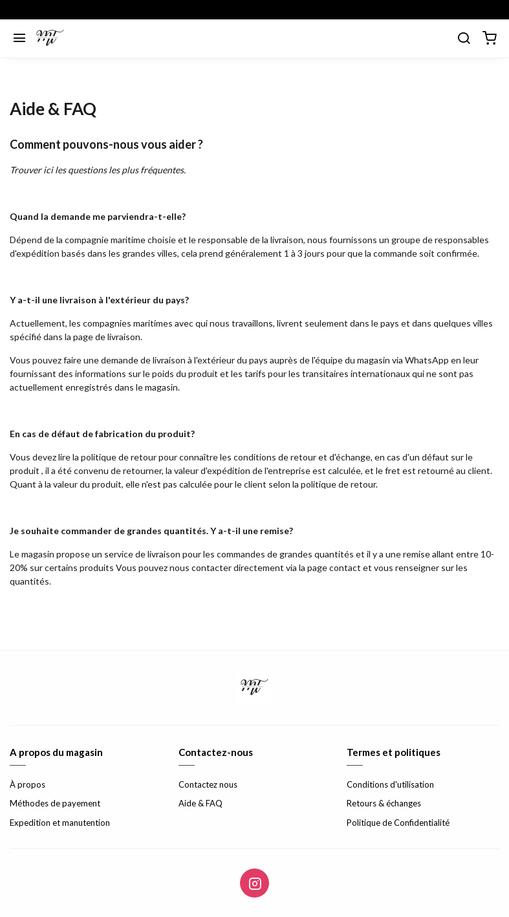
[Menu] (19, 39)
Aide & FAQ (200, 803)
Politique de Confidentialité (398, 822)
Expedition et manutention (60, 822)
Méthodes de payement (55, 803)
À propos (27, 784)
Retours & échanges (384, 803)
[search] (463, 39)
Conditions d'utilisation (390, 784)
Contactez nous (208, 784)
